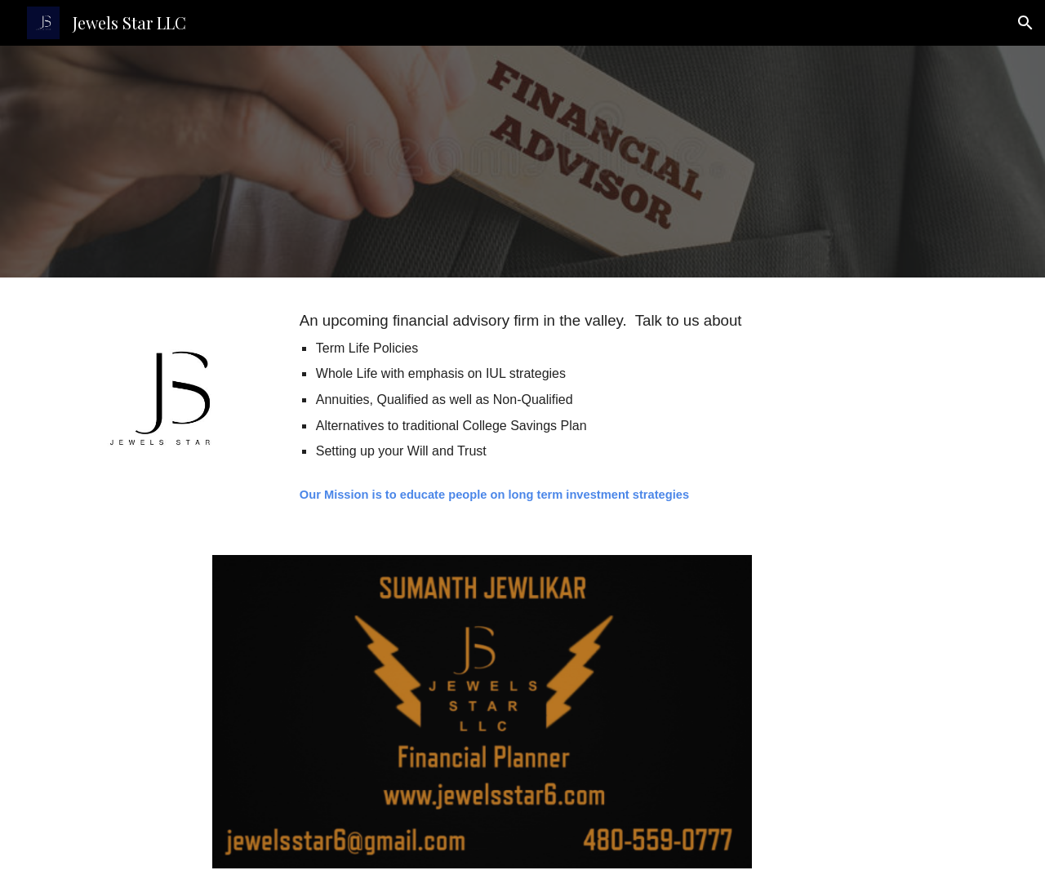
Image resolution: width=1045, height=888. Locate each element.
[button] (1025, 22)
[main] (563, 385)
